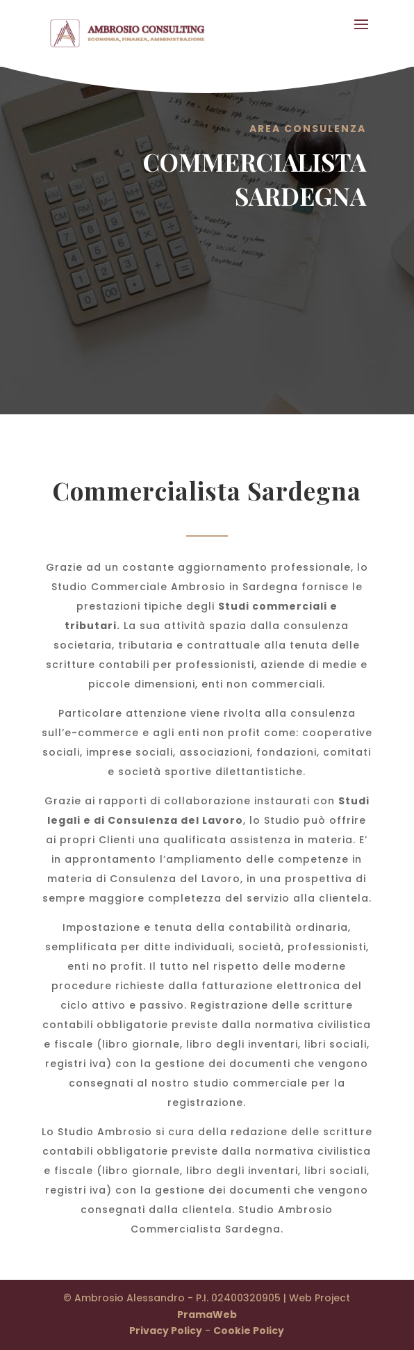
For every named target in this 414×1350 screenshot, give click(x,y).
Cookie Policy (248, 1330)
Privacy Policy (165, 1330)
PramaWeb (207, 1314)
